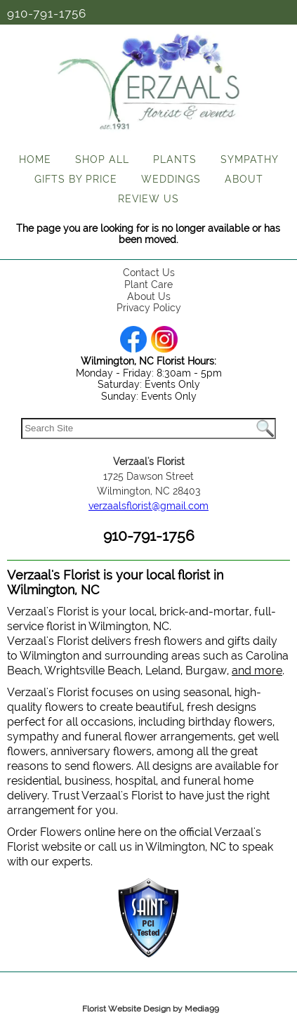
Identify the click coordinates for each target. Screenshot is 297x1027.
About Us (149, 296)
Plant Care (148, 284)
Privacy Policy (149, 307)
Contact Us (149, 272)
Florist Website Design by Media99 (150, 1009)
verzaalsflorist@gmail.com (148, 505)
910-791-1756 (46, 13)
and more (257, 670)
